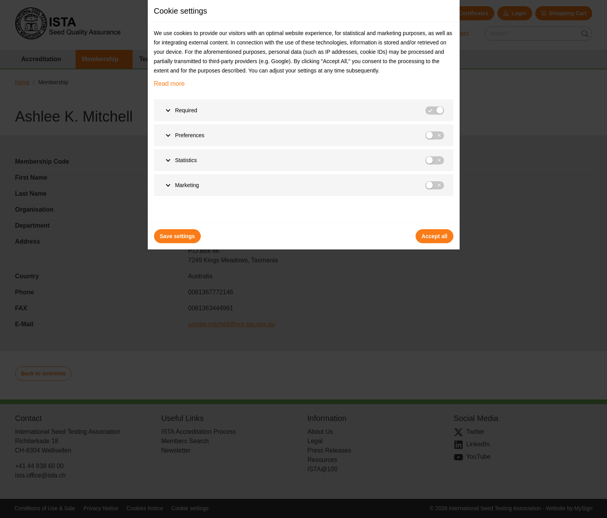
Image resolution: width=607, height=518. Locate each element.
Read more (169, 83)
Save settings (177, 236)
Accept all (434, 236)
